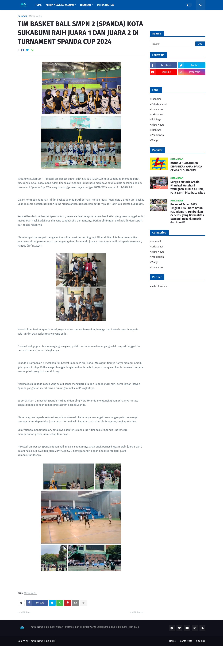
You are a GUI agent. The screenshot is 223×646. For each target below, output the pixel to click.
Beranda (22, 16)
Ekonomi (156, 99)
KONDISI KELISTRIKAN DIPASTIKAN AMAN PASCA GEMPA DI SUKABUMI (186, 166)
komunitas (157, 109)
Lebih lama (136, 612)
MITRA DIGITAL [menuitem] (105, 4)
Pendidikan (157, 135)
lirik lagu (156, 119)
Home (172, 641)
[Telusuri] (177, 44)
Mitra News (35, 16)
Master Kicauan (158, 286)
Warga (154, 140)
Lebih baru (25, 612)
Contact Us (186, 641)
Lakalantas (157, 114)
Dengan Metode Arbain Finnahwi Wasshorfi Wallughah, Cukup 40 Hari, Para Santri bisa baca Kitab (187, 187)
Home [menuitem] (38, 4)
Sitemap (200, 641)
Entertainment (159, 104)
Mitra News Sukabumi (43, 641)
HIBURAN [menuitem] (85, 4)
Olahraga (156, 130)
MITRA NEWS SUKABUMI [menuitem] (60, 4)
